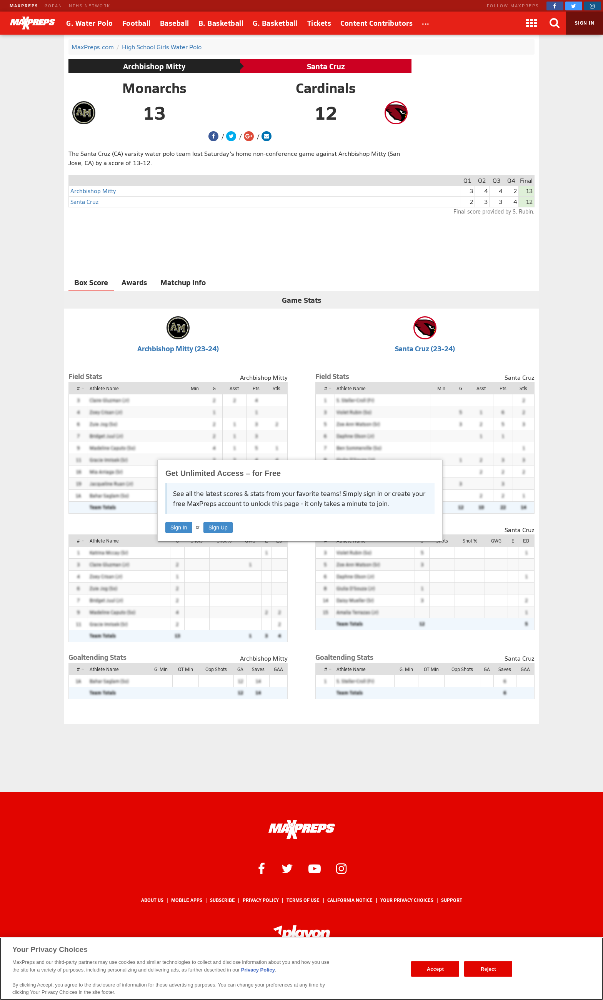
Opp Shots (216, 669)
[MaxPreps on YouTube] (314, 868)
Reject (488, 969)
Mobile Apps (186, 900)
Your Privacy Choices (406, 900)
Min (195, 388)
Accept (435, 969)
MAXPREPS (24, 5)
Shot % (470, 541)
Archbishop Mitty (154, 66)
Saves (258, 669)
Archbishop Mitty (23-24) (178, 348)
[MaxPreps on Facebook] (554, 6)
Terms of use (303, 900)
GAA (278, 669)
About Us (152, 900)
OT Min (185, 669)
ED (526, 541)
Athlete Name (104, 388)
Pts (256, 388)
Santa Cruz (326, 66)
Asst (234, 388)
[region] (301, 968)
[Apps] (531, 23)
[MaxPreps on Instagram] (592, 6)
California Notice (350, 900)
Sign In (178, 527)
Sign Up (218, 527)
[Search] (554, 23)
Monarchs (154, 87)
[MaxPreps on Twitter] (573, 6)
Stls (276, 388)
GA (240, 669)
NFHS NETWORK (89, 5)
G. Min (161, 669)
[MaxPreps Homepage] (301, 829)
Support (451, 900)
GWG (496, 541)
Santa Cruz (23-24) (425, 348)
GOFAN (53, 5)
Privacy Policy (261, 900)
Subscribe (222, 900)
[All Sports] (425, 23)
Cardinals (326, 87)
